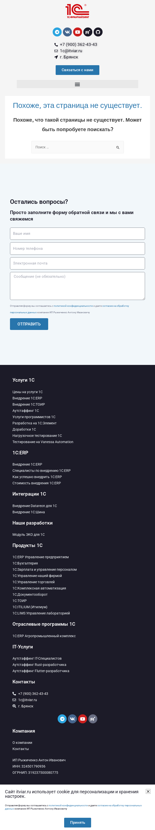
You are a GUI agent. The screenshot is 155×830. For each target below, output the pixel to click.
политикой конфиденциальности (73, 305)
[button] (78, 84)
